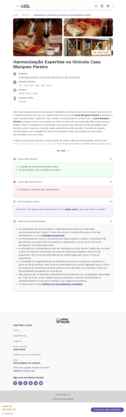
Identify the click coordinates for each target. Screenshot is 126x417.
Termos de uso (63, 395)
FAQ (15, 360)
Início (16, 330)
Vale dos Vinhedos (86, 112)
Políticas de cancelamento (27, 354)
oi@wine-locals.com (24, 370)
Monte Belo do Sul (35, 115)
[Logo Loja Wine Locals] (63, 320)
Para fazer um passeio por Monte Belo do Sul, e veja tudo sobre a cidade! (61, 209)
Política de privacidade (63, 399)
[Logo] (25, 6)
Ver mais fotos (101, 52)
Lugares (17, 341)
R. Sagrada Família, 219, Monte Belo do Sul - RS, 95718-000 (49, 77)
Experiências (19, 335)
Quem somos (20, 346)
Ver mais (63, 150)
